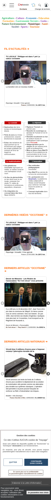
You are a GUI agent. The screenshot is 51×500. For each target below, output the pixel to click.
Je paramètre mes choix (38, 493)
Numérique (34, 24)
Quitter (13, 462)
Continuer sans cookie (36, 462)
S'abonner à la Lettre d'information (26, 483)
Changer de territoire (42, 9)
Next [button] (48, 81)
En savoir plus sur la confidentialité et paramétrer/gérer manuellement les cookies (26, 473)
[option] (25, 80)
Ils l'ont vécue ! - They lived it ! (16, 327)
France (23, 105)
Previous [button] (3, 81)
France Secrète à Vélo (17, 398)
